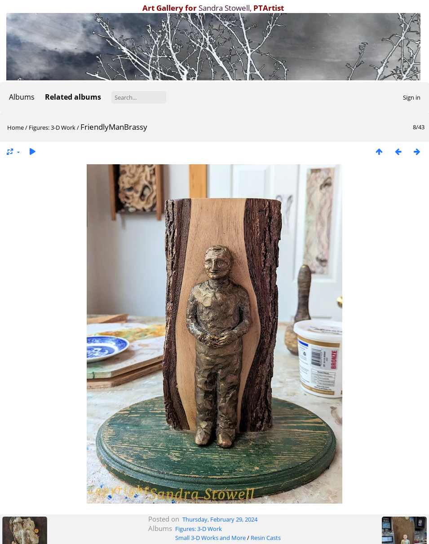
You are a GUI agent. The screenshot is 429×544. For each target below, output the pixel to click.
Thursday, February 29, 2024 (219, 519)
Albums (22, 97)
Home (15, 127)
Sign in (411, 97)
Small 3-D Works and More (210, 538)
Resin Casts (266, 538)
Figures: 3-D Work (52, 127)
